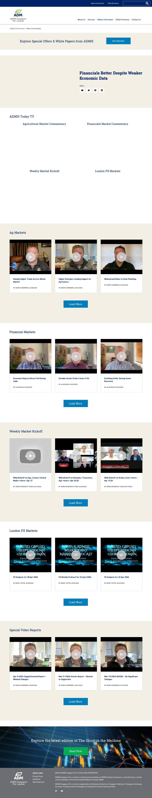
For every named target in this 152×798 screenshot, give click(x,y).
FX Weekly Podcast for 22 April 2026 (75, 577)
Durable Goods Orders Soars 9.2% (74, 378)
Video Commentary (33, 29)
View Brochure (113, 3)
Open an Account (97, 3)
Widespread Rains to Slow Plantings (120, 279)
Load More (75, 304)
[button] (82, 90)
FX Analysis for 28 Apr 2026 (25, 577)
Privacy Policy (38, 776)
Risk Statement (38, 782)
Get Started (118, 40)
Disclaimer (36, 779)
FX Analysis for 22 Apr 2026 (116, 577)
